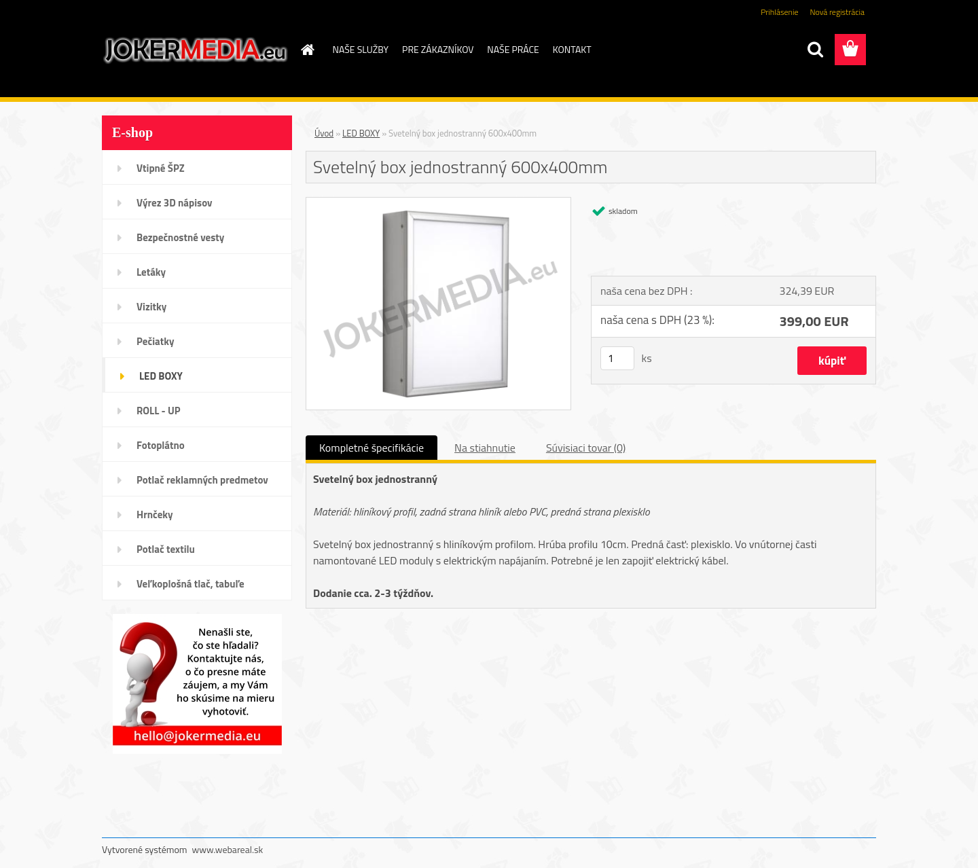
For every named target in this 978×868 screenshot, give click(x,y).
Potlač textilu (166, 549)
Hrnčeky (155, 514)
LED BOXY (161, 376)
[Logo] (195, 50)
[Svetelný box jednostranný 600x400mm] (438, 203)
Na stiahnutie (484, 447)
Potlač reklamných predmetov (202, 480)
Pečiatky (155, 341)
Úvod (323, 133)
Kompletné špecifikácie (371, 447)
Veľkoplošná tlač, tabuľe (190, 584)
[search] (815, 49)
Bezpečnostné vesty (180, 237)
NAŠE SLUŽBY (361, 49)
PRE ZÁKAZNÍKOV (437, 49)
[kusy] (617, 358)
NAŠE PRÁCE (513, 49)
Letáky (151, 272)
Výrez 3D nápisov (174, 203)
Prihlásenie (779, 11)
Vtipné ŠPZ (161, 168)
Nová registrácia (837, 11)
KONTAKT (572, 49)
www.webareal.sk (228, 849)
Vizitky (151, 306)
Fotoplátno (161, 445)
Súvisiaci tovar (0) (586, 447)
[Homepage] (307, 49)
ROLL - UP (159, 410)
